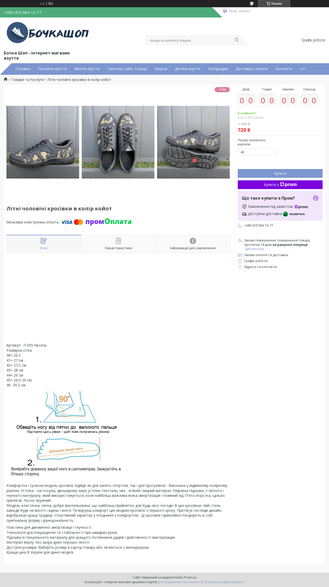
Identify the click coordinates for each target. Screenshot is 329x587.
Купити (280, 173)
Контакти (284, 69)
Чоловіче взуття (52, 69)
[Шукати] (236, 40)
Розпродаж (218, 69)
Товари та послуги (27, 79)
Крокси (161, 69)
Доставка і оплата (252, 69)
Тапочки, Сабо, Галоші (127, 69)
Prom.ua (190, 577)
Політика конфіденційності (223, 582)
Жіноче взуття (87, 69)
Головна (22, 69)
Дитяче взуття (187, 69)
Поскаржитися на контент (180, 582)
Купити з (280, 184)
